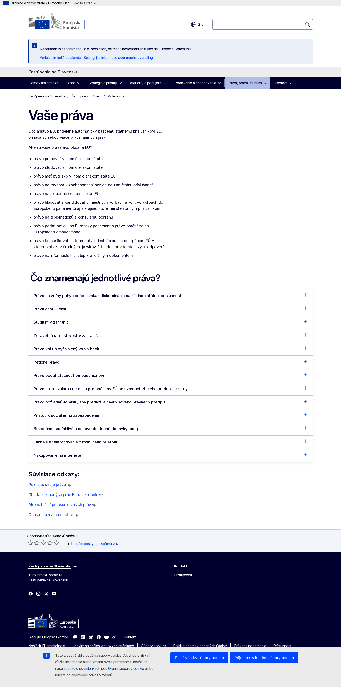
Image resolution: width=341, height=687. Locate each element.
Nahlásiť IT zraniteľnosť (46, 646)
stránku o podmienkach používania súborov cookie (104, 668)
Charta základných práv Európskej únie (63, 494)
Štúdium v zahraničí (171, 322)
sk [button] (197, 24)
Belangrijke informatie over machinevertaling (118, 57)
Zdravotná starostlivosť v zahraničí (171, 335)
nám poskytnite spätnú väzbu (99, 544)
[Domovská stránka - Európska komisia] (63, 22)
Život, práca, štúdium (245, 83)
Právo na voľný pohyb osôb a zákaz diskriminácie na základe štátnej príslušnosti (171, 295)
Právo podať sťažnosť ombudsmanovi (171, 375)
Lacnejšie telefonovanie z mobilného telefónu (171, 441)
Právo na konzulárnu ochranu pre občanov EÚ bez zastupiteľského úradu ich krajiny (171, 388)
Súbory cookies (153, 646)
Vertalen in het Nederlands (60, 57)
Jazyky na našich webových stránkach (103, 646)
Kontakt (281, 83)
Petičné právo (171, 361)
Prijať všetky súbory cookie (199, 657)
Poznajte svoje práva (47, 484)
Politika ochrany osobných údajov (200, 646)
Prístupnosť (183, 575)
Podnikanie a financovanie (195, 83)
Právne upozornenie (250, 646)
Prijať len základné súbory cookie (264, 657)
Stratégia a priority (102, 83)
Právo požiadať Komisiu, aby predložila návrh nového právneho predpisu (171, 401)
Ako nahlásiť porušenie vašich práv (59, 504)
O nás (70, 83)
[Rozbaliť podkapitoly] (80, 83)
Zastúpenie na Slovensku (46, 96)
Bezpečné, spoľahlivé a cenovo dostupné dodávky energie (171, 428)
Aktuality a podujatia (146, 83)
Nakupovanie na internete (171, 455)
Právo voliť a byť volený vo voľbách (171, 348)
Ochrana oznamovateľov (50, 514)
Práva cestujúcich (171, 308)
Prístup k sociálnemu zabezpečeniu (171, 415)
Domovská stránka (43, 83)
